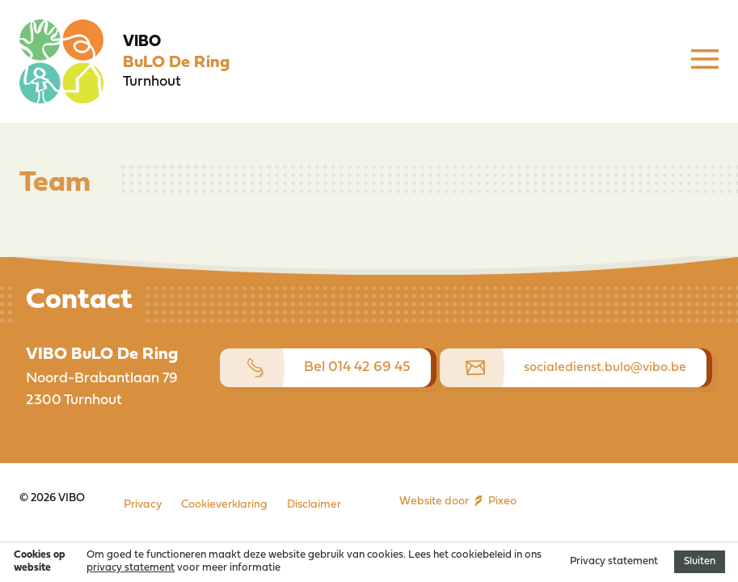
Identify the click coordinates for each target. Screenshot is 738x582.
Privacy (143, 505)
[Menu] (705, 61)
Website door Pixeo (458, 502)
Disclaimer (314, 505)
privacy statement (130, 568)
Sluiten (699, 561)
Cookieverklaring (224, 505)
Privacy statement (614, 561)
